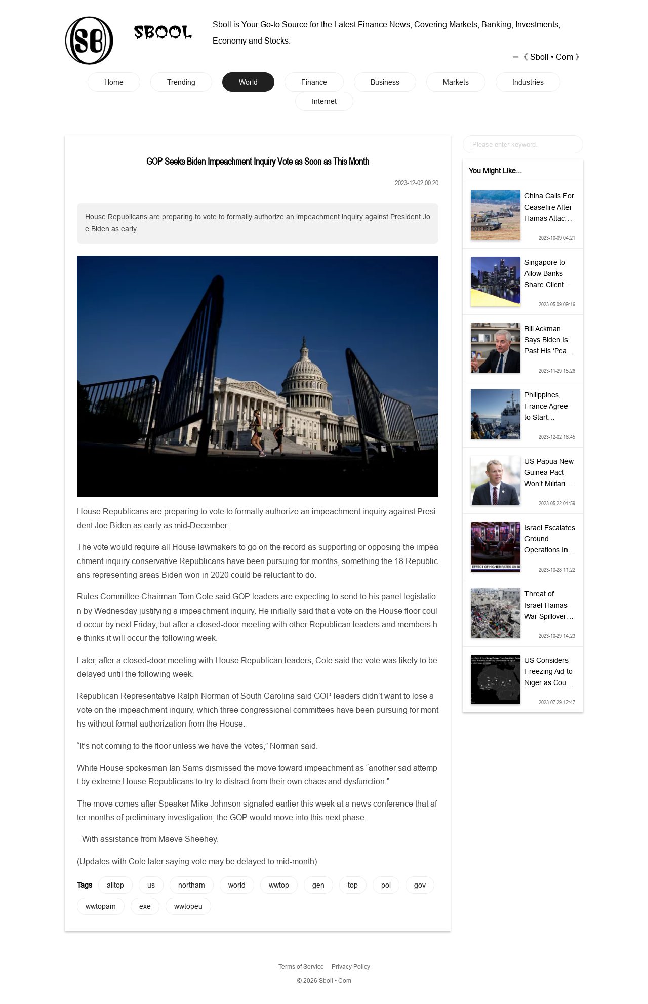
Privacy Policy (351, 966)
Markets (456, 82)
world (237, 885)
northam (191, 885)
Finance (314, 82)
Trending (181, 82)
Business (385, 82)
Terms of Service (301, 966)
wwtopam (101, 906)
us (151, 885)
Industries (528, 82)
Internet (324, 101)
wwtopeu (188, 906)
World (248, 82)
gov (420, 885)
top (353, 885)
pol (386, 885)
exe (145, 906)
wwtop (279, 885)
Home (114, 82)
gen (318, 885)
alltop (115, 885)
